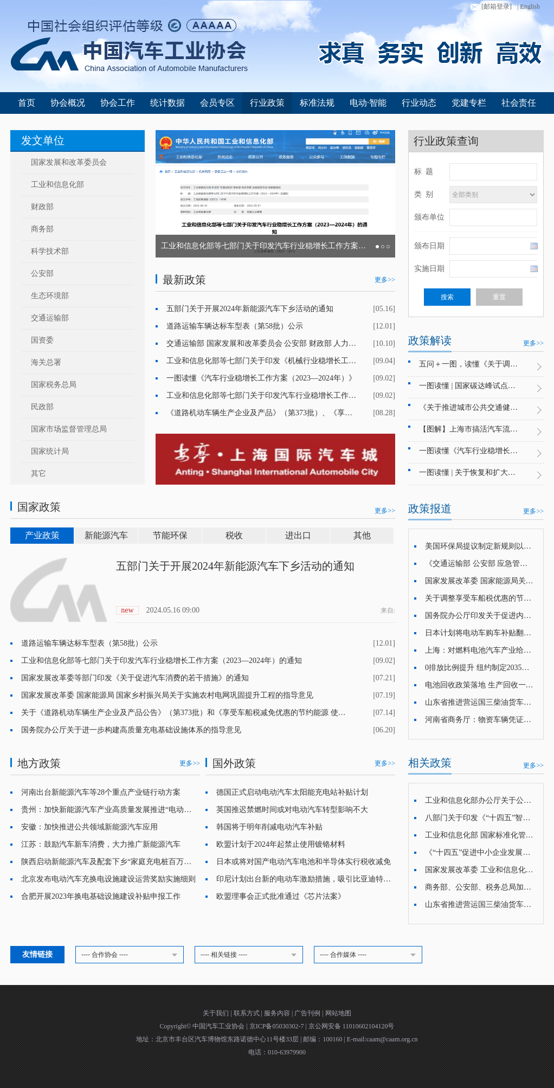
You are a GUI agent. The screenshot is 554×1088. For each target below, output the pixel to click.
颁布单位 (429, 217)
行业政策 (267, 102)
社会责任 (518, 102)
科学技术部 (50, 251)
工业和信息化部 (57, 185)
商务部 (42, 229)
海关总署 (46, 362)
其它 (38, 473)
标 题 (423, 172)
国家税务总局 (53, 385)
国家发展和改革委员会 (69, 162)
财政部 (42, 207)
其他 (362, 535)
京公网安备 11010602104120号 (351, 1026)
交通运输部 (50, 318)
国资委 (42, 340)
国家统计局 (50, 451)
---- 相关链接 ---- (250, 955)
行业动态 (419, 102)
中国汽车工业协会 (219, 1026)
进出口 (298, 535)
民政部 (42, 407)
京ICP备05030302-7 (277, 1026)
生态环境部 (50, 296)
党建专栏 (469, 102)
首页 (26, 102)
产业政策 (42, 535)
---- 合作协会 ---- (131, 955)
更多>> (385, 280)
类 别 (423, 194)
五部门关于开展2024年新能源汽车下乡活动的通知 (235, 566)
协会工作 (117, 102)
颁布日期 (429, 246)
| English (528, 6)
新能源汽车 (106, 535)
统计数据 (167, 102)
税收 (234, 535)
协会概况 (67, 102)
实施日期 (429, 269)
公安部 (42, 273)
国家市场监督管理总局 (69, 429)
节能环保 (170, 535)
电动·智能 (368, 102)
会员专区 (217, 102)
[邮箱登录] (490, 7)
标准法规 (317, 102)
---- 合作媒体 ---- (370, 955)
